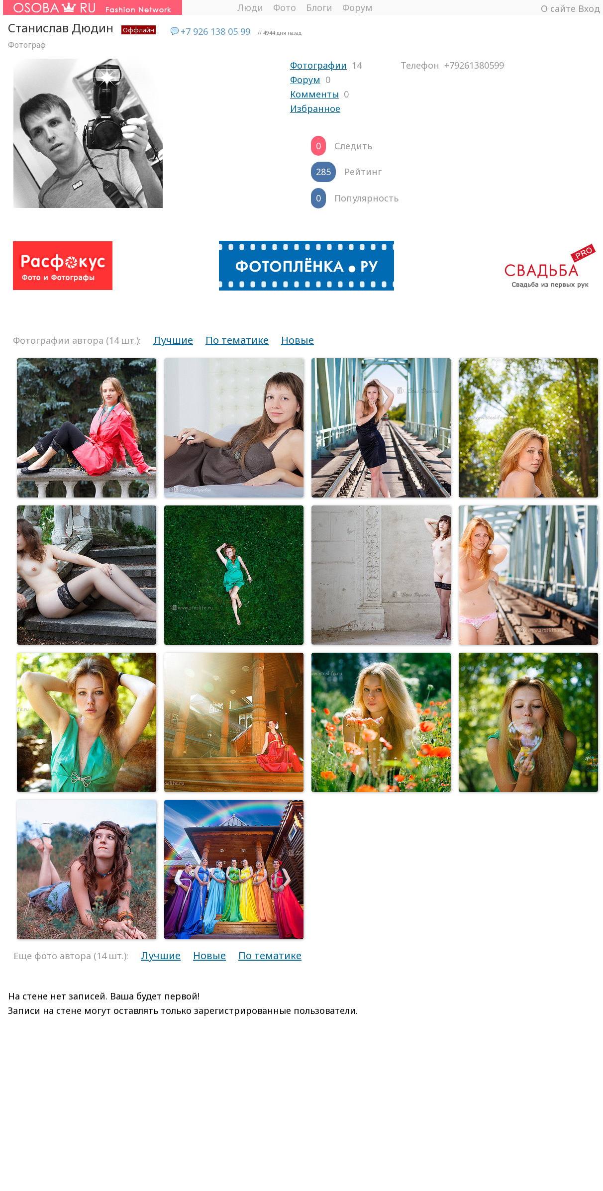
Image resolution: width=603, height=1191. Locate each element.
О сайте (558, 8)
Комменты (314, 94)
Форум (357, 7)
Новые (297, 340)
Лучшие (173, 340)
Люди (250, 7)
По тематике (237, 340)
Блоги (319, 7)
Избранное (315, 108)
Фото (284, 7)
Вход (589, 8)
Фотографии (318, 65)
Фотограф (27, 44)
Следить (353, 146)
